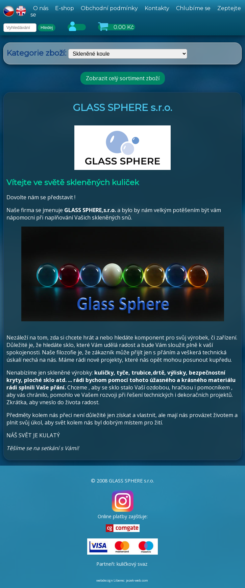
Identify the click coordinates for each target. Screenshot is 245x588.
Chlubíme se (193, 8)
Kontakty (157, 8)
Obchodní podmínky (109, 8)
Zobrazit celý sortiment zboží (123, 78)
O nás (40, 8)
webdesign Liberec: (110, 580)
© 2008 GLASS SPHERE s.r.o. (122, 480)
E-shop (64, 8)
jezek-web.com (137, 580)
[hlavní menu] (136, 11)
